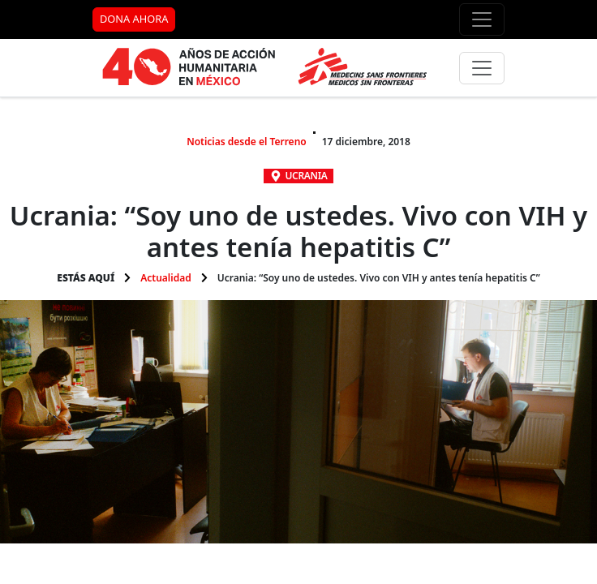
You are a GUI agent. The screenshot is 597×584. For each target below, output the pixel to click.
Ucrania (307, 175)
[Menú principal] (482, 68)
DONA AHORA (134, 18)
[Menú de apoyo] (482, 19)
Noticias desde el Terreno (247, 141)
